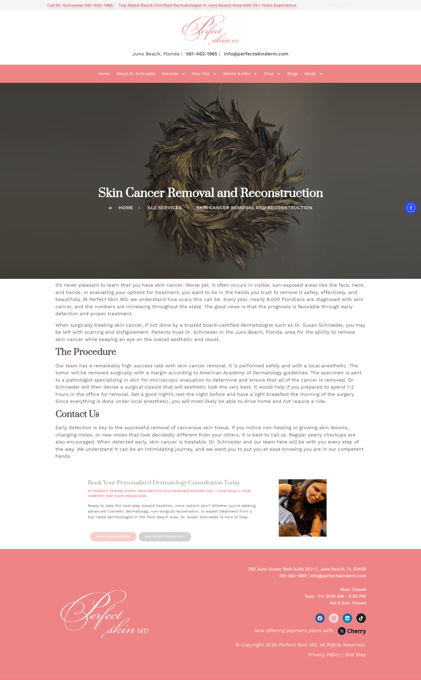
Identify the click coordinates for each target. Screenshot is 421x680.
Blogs (292, 73)
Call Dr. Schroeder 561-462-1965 (80, 5)
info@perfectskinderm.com (256, 54)
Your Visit (204, 74)
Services (173, 74)
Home (104, 73)
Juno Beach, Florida (156, 54)
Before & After (240, 74)
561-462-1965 (201, 54)
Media (313, 74)
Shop (272, 74)
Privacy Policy (324, 654)
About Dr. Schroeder (136, 73)
